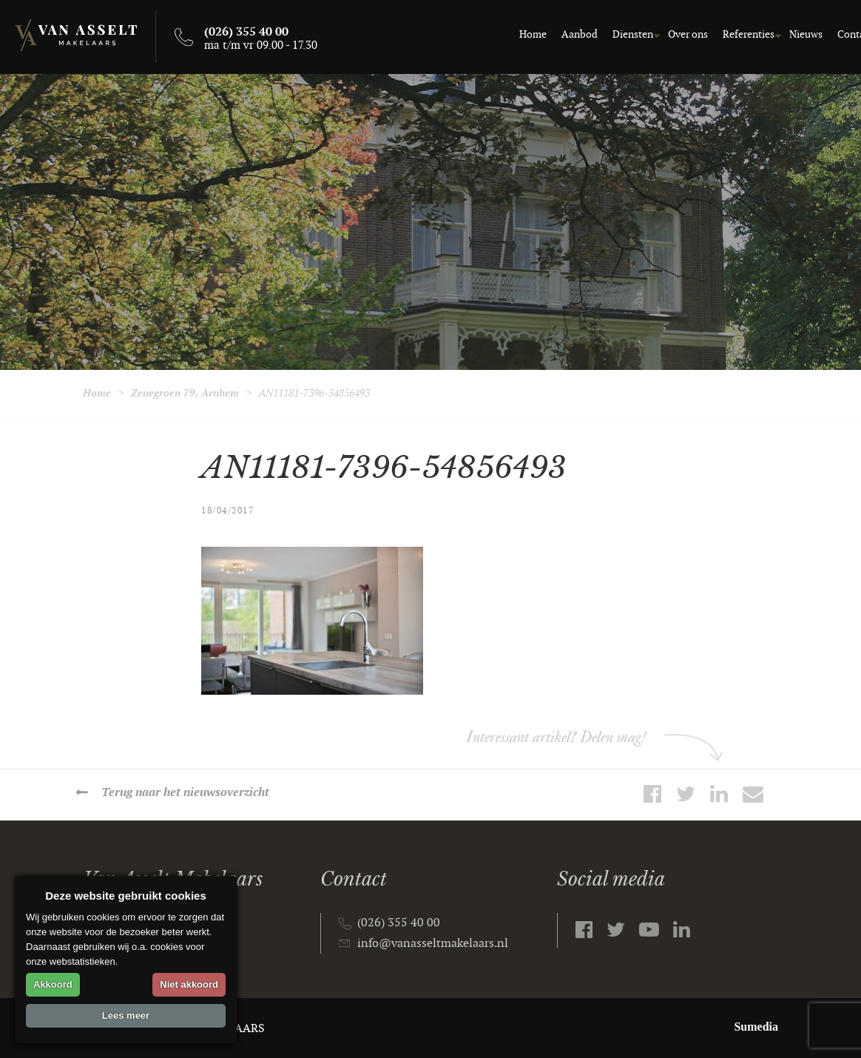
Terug (185, 793)
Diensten (612, 34)
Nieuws (786, 34)
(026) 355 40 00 (398, 923)
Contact (835, 34)
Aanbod (559, 34)
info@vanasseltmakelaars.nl (432, 944)
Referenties (728, 34)
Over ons (668, 34)
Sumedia (756, 1026)
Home (513, 34)
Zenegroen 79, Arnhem (185, 393)
